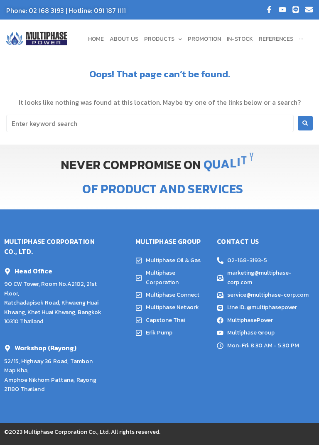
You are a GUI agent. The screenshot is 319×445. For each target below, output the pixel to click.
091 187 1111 (110, 10)
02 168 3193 (46, 10)
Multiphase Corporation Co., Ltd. (67, 432)
